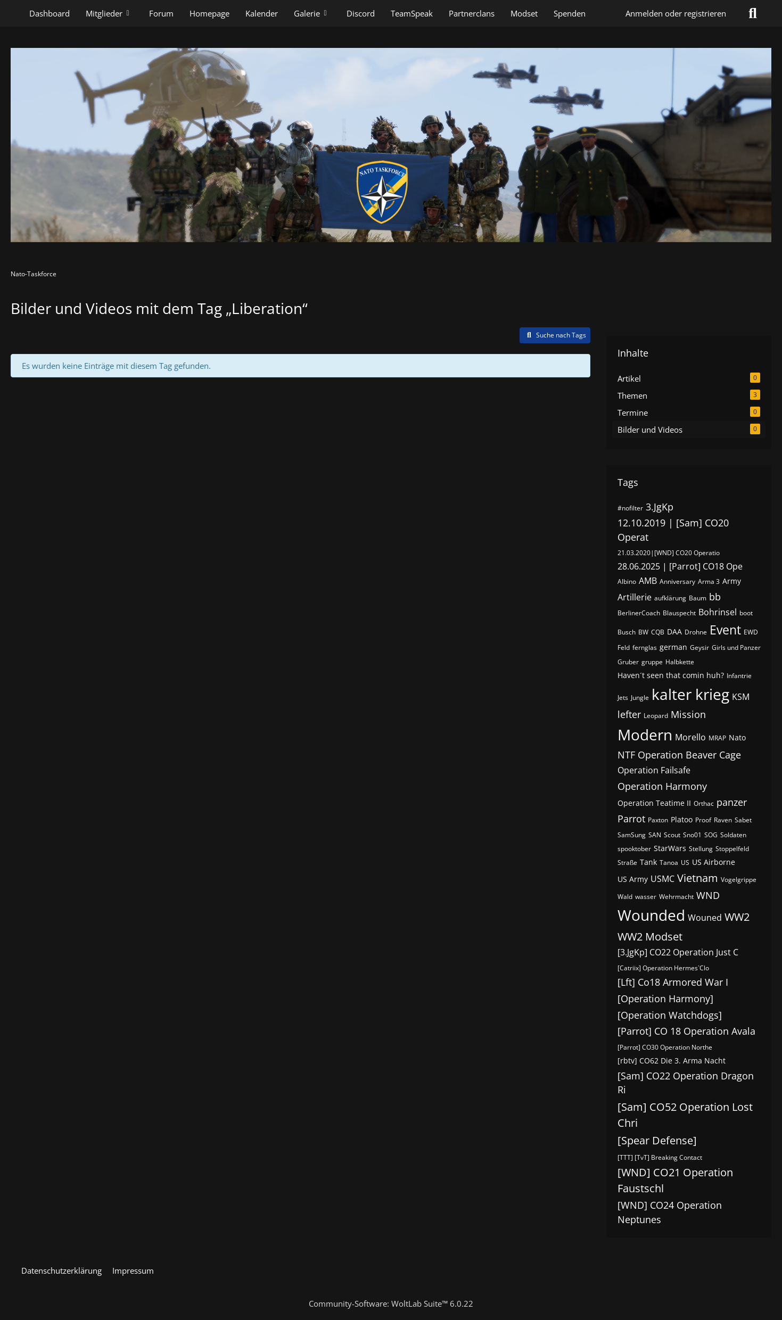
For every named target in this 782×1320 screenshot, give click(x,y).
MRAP (717, 737)
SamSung (632, 834)
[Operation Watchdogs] (670, 1015)
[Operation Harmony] (665, 998)
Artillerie (635, 597)
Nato (737, 737)
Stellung (701, 848)
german (673, 647)
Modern (645, 734)
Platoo (682, 819)
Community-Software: (391, 1303)
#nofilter (630, 508)
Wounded (651, 915)
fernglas (644, 647)
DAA (674, 631)
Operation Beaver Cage (689, 754)
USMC (662, 879)
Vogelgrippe (738, 879)
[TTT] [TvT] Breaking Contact (660, 1157)
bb (715, 596)
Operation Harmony (662, 786)
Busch (627, 632)
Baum (697, 598)
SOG (711, 834)
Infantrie (739, 675)
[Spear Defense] (657, 1140)
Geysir (699, 647)
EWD (751, 632)
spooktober (634, 848)
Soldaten (733, 834)
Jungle (640, 697)
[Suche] (752, 13)
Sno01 (692, 834)
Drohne (696, 632)
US (685, 862)
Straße (627, 862)
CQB (657, 632)
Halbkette (679, 661)
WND (708, 895)
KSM (741, 697)
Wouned (705, 917)
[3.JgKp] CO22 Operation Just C (678, 952)
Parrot (631, 818)
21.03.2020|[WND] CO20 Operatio (669, 552)
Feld (624, 647)
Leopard (656, 715)
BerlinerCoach (639, 612)
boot (746, 612)
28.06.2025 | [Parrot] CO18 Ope (680, 566)
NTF (626, 754)
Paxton (658, 819)
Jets (623, 697)
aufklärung (670, 598)
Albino (627, 581)
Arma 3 (709, 581)
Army (731, 581)
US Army (633, 879)
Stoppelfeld (732, 848)
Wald (625, 896)
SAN (654, 834)
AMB (648, 581)
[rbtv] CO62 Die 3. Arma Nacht (672, 1060)
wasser (645, 896)
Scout (672, 834)
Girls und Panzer (736, 647)
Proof (703, 819)
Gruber (628, 661)
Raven (723, 819)
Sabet (743, 819)
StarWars (670, 848)
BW (643, 632)
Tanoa (669, 862)
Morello (690, 737)
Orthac (704, 803)
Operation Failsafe (654, 770)
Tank (648, 862)
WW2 (737, 917)
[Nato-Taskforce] (391, 145)
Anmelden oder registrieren (675, 13)
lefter (629, 714)
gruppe (652, 661)
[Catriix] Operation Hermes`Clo (663, 967)
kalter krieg (690, 694)
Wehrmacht (676, 896)
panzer (732, 802)
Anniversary (677, 581)
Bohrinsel (717, 612)
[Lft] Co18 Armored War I (673, 982)
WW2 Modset (650, 936)
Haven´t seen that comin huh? (671, 675)
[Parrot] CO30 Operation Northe (665, 1047)
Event (725, 629)
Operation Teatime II (654, 803)
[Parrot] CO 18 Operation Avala (686, 1031)
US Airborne (713, 862)
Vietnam (697, 878)
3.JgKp (659, 506)
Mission (688, 714)
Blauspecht (679, 612)
